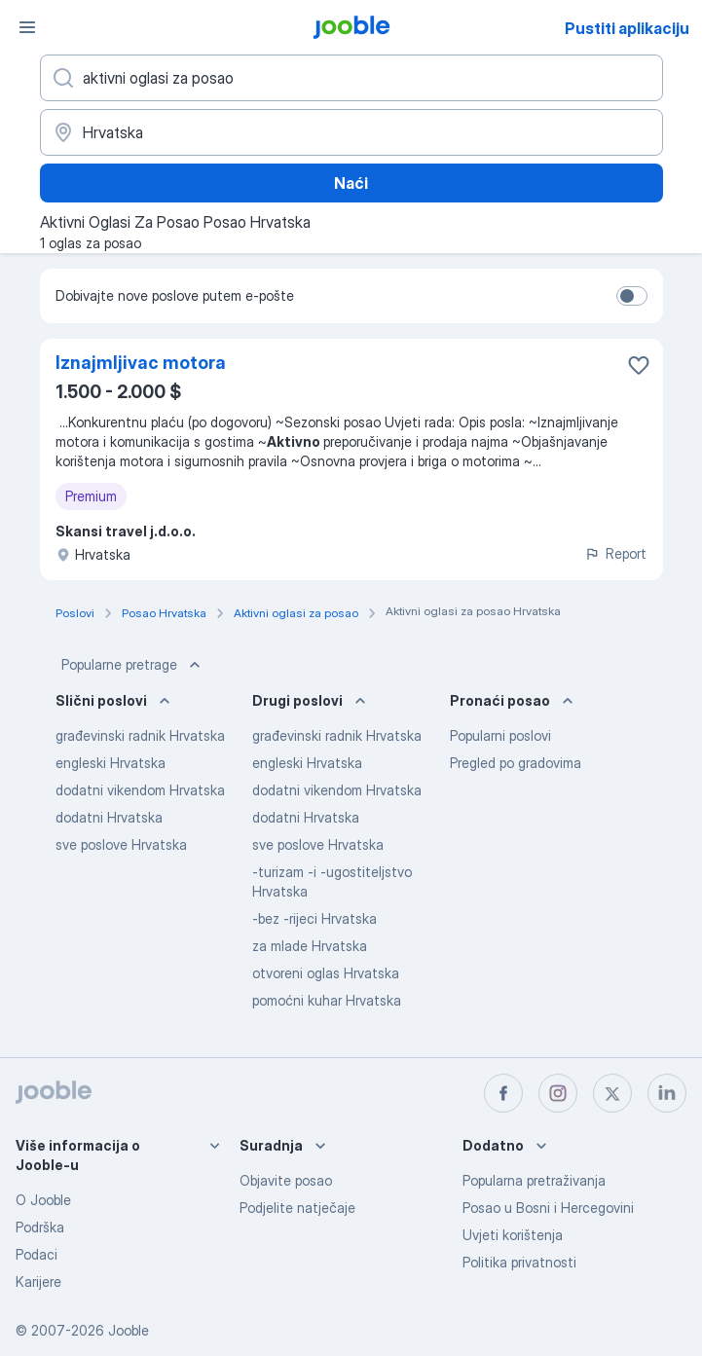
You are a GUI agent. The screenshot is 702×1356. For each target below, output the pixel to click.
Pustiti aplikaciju (627, 28)
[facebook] (503, 1093)
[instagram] (557, 1093)
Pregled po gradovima (515, 762)
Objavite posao (286, 1180)
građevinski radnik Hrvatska (140, 735)
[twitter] (612, 1093)
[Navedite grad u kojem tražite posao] (351, 132)
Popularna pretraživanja (534, 1180)
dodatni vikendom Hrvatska (140, 790)
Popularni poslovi (500, 735)
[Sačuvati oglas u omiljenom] (638, 365)
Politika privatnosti (519, 1262)
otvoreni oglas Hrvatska (325, 973)
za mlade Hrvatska (309, 945)
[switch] (631, 296)
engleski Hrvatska (110, 762)
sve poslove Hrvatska (121, 844)
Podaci (36, 1254)
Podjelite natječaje (297, 1207)
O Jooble (43, 1199)
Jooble (128, 1330)
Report (615, 553)
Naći (351, 183)
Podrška (40, 1227)
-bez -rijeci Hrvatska (314, 918)
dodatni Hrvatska (109, 817)
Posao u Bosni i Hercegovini (548, 1207)
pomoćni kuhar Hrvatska (326, 1000)
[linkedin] (666, 1093)
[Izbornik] (27, 27)
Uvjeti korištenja (512, 1235)
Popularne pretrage (132, 665)
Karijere (38, 1281)
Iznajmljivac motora (140, 362)
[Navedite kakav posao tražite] (351, 78)
